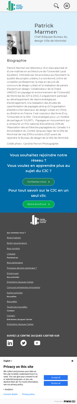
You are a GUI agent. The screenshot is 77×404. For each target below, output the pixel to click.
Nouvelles (12, 301)
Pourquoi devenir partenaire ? (22, 268)
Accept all (55, 377)
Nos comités (13, 248)
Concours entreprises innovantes (23, 287)
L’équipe (11, 254)
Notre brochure (38, 204)
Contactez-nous (38, 181)
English (8, 361)
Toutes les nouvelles (17, 307)
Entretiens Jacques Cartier (20, 282)
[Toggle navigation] (66, 5)
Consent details (10, 394)
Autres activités (15, 293)
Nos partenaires (15, 262)
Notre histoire (14, 237)
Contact (11, 315)
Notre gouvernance (17, 243)
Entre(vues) (13, 273)
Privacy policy (28, 394)
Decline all (55, 383)
